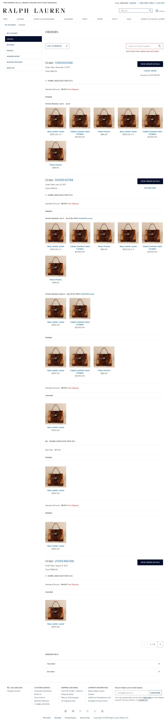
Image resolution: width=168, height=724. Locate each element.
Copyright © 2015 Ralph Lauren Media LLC (111, 718)
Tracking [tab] (51, 664)
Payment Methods (41, 701)
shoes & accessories (44, 19)
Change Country (14, 691)
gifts (114, 19)
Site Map (57, 718)
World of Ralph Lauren (153, 19)
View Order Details (150, 64)
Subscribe (155, 693)
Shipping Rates (67, 694)
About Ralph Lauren (96, 691)
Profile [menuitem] (10, 50)
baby (84, 19)
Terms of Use (85, 718)
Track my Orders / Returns (72, 691)
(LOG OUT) (160, 3)
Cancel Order (150, 71)
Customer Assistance (42, 691)
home (99, 19)
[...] (132, 692)
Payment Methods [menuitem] (15, 62)
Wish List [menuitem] (11, 68)
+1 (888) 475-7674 (41, 704)
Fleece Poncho (104, 131)
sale (129, 19)
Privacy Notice (70, 718)
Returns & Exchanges (70, 697)
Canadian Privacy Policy (98, 701)
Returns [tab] (50, 672)
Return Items (150, 188)
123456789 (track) (85, 218)
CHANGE (132, 3)
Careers (91, 694)
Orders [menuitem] (10, 39)
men (5, 19)
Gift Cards (47, 718)
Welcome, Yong (147, 3)
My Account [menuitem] (12, 33)
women (20, 19)
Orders (22, 25)
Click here (147, 697)
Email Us (37, 694)
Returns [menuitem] (10, 45)
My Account (10, 25)
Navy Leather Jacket (55, 131)
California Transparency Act (99, 697)
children (68, 19)
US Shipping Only (68, 701)
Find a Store (39, 697)
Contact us (143, 700)
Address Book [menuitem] (13, 56)
